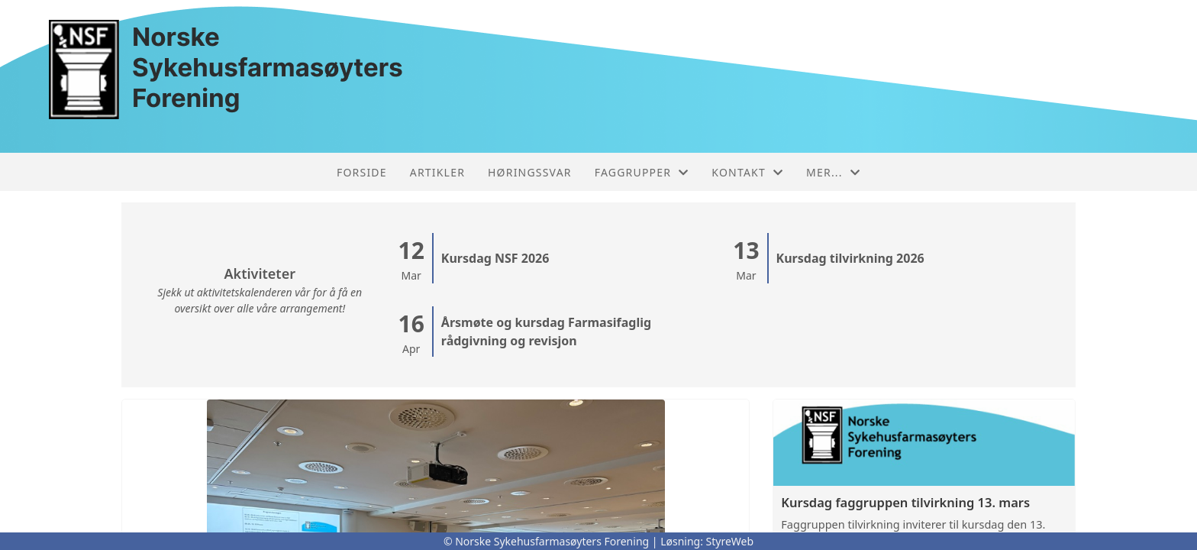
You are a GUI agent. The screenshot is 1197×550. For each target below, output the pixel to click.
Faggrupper (642, 172)
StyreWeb (730, 541)
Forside (362, 172)
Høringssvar (530, 172)
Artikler (437, 172)
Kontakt (747, 172)
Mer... (833, 172)
